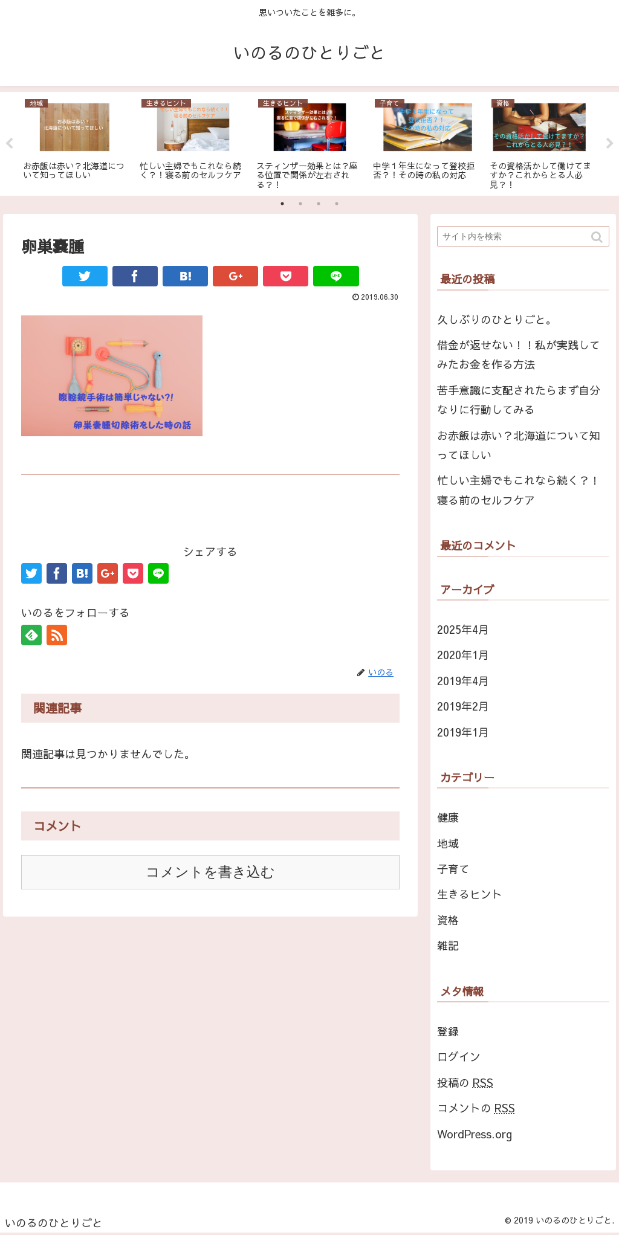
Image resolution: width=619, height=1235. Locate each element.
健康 (448, 817)
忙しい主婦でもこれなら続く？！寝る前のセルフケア (518, 489)
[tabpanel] (76, 141)
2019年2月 (463, 706)
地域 (448, 843)
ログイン (459, 1056)
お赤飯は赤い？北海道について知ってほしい (518, 445)
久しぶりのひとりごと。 (497, 319)
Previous (9, 144)
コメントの (476, 1107)
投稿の (465, 1082)
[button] (597, 237)
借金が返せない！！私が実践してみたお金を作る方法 (518, 354)
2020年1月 (463, 654)
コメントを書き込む (210, 872)
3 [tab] (319, 204)
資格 (448, 919)
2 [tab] (300, 204)
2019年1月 (463, 732)
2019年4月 (463, 680)
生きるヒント (469, 893)
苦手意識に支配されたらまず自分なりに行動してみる (518, 399)
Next (610, 144)
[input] (523, 236)
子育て (453, 868)
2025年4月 (463, 629)
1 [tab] (282, 204)
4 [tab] (337, 204)
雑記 (448, 945)
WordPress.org (474, 1133)
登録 (448, 1031)
